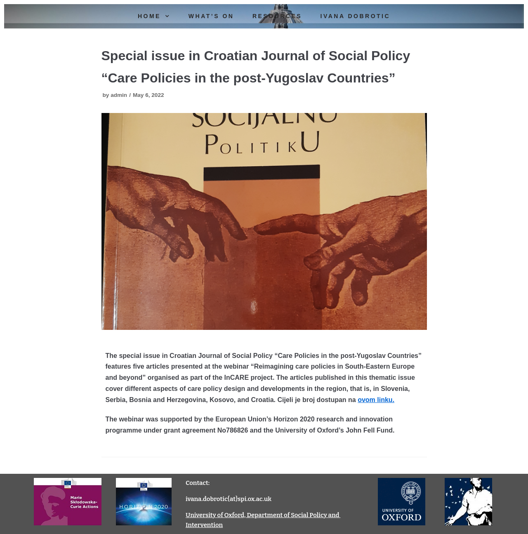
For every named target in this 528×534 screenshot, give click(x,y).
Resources (277, 16)
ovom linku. (376, 399)
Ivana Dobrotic (356, 16)
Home (158, 16)
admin (119, 95)
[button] (170, 16)
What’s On (211, 16)
